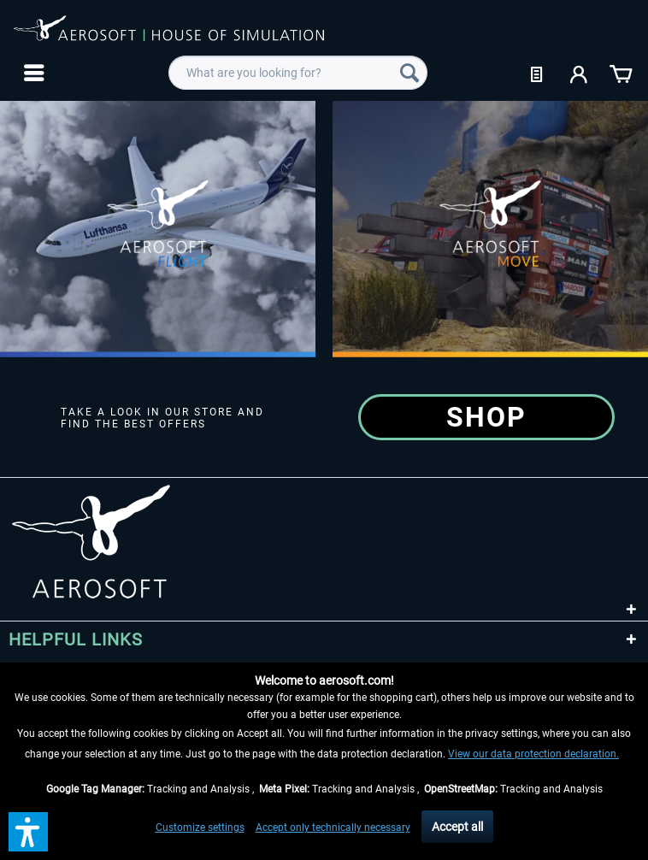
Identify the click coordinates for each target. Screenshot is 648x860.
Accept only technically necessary (333, 827)
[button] (28, 831)
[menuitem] (32, 73)
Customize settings (200, 827)
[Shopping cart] (621, 73)
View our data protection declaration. (533, 754)
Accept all (457, 826)
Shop (486, 417)
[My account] (580, 73)
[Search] (409, 73)
